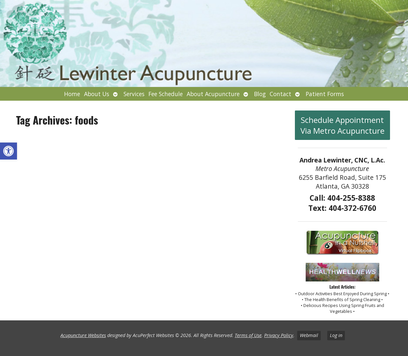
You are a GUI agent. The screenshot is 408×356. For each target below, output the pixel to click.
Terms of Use (248, 335)
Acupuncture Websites (83, 335)
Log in (336, 335)
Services (134, 94)
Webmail (309, 335)
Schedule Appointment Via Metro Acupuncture (342, 125)
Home (72, 94)
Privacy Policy (278, 335)
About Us (96, 94)
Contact (280, 94)
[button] (8, 151)
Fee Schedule (165, 94)
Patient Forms (325, 94)
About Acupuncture (213, 94)
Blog (260, 94)
